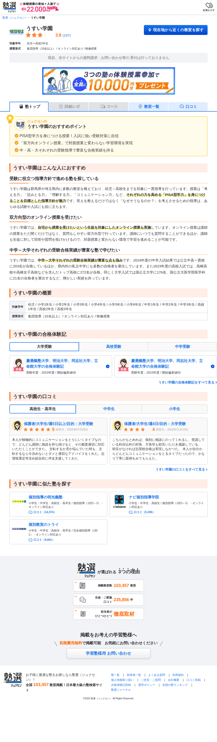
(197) (67, 35)
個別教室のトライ (44, 525)
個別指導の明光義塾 (46, 497)
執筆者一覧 (134, 675)
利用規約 (178, 675)
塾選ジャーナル (121, 689)
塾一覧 (115, 675)
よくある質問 (157, 675)
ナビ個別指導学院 (144, 497)
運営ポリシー (146, 685)
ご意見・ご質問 (151, 680)
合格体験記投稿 (121, 685)
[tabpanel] (113, 366)
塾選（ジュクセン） (15, 17)
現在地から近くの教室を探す (176, 30)
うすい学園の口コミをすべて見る (180, 469)
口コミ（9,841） (44, 539)
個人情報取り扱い (122, 680)
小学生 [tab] (174, 409)
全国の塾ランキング (175, 685)
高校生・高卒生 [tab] (42, 409)
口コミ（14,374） (44, 512)
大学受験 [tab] (44, 347)
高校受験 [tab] (113, 347)
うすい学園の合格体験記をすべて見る (186, 382)
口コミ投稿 (194, 680)
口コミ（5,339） (144, 512)
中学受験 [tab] (182, 347)
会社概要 (173, 680)
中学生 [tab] (109, 409)
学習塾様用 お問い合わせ (108, 653)
